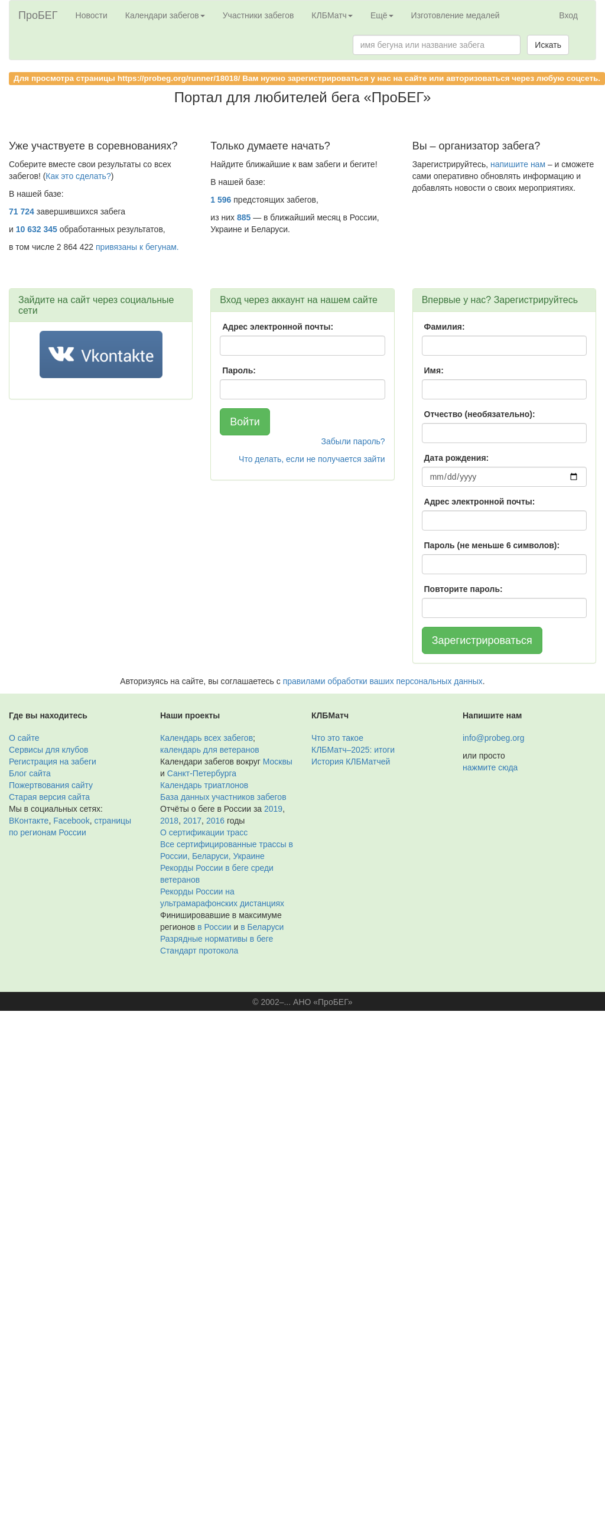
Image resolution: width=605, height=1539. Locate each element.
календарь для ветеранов (209, 749)
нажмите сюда (490, 767)
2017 (192, 820)
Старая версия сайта (49, 797)
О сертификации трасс (204, 832)
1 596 (220, 199)
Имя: (434, 370)
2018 (169, 820)
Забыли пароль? (353, 441)
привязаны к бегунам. (137, 247)
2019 (273, 809)
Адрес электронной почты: (277, 326)
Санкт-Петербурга (201, 773)
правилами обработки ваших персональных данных (383, 681)
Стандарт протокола (199, 950)
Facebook (71, 820)
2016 (215, 820)
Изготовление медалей (455, 15)
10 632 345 (36, 229)
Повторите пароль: (463, 589)
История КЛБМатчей (350, 761)
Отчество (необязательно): (479, 414)
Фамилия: (444, 326)
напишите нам (517, 164)
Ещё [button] (381, 15)
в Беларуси (262, 927)
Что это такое (337, 738)
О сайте (24, 738)
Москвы (277, 761)
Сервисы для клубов (49, 749)
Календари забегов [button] (165, 15)
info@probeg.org (494, 738)
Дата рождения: (456, 458)
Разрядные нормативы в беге (216, 938)
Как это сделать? (77, 176)
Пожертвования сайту (51, 785)
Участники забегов (258, 15)
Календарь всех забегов (206, 738)
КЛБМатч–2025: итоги (353, 749)
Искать (548, 45)
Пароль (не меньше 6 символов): (492, 545)
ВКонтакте (28, 820)
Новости (92, 15)
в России (214, 927)
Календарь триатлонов (204, 785)
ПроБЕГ (38, 15)
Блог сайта (30, 773)
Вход (568, 15)
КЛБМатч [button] (332, 15)
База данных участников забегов (223, 797)
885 (244, 217)
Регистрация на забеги (52, 761)
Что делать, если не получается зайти (312, 459)
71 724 (21, 211)
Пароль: (239, 370)
